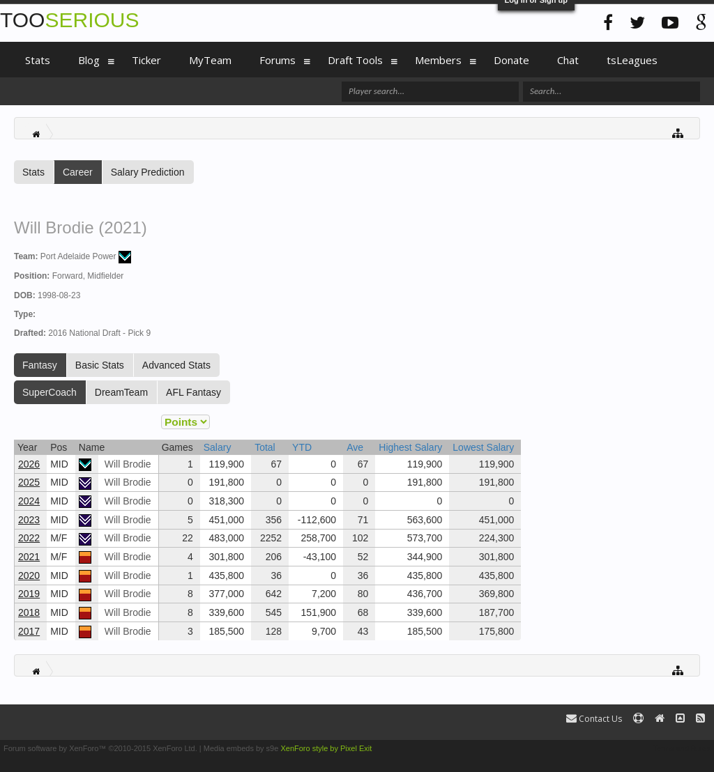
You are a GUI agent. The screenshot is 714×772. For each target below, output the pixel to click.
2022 (29, 537)
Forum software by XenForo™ (100, 748)
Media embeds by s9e (241, 748)
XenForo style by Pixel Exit (326, 748)
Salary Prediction (148, 172)
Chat (568, 60)
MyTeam (210, 60)
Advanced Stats (176, 365)
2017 (29, 631)
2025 (29, 482)
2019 (29, 593)
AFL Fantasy (193, 392)
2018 (29, 612)
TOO (69, 19)
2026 (29, 464)
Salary (217, 447)
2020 (29, 575)
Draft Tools (355, 60)
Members (438, 60)
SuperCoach (49, 392)
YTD (302, 447)
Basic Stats (99, 365)
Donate (511, 60)
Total (265, 447)
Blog (89, 60)
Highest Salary (410, 447)
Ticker (146, 60)
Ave (355, 447)
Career (78, 172)
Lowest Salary (483, 447)
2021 (29, 556)
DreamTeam (121, 392)
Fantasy (39, 365)
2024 (29, 501)
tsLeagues (632, 60)
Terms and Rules (682, 748)
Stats (33, 172)
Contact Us (594, 719)
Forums (277, 60)
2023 (29, 519)
